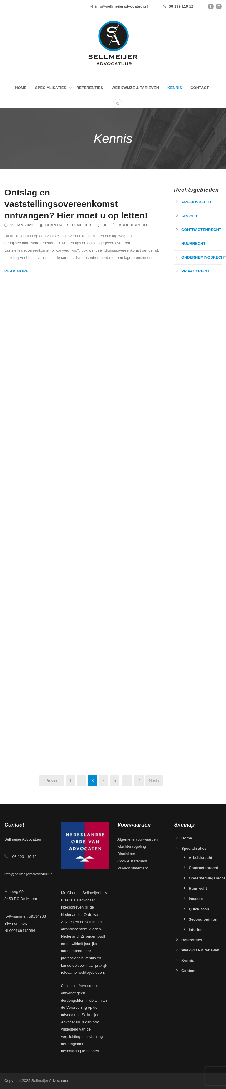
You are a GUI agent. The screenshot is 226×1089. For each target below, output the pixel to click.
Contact (199, 88)
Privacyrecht (196, 271)
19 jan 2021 (21, 225)
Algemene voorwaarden (137, 839)
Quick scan (199, 909)
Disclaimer (126, 854)
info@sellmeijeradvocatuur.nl (121, 6)
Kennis (174, 88)
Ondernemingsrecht (207, 878)
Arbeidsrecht (134, 225)
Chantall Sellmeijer (68, 225)
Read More (16, 271)
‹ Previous (51, 780)
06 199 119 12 (181, 6)
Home (20, 88)
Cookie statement (132, 861)
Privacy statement (132, 868)
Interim (195, 929)
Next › (154, 780)
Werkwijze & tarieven (135, 88)
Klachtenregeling (131, 846)
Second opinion (203, 919)
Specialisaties (50, 88)
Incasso (196, 898)
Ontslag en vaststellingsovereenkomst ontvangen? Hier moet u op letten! (76, 204)
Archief (189, 216)
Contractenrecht (201, 229)
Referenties (89, 88)
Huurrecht (193, 243)
